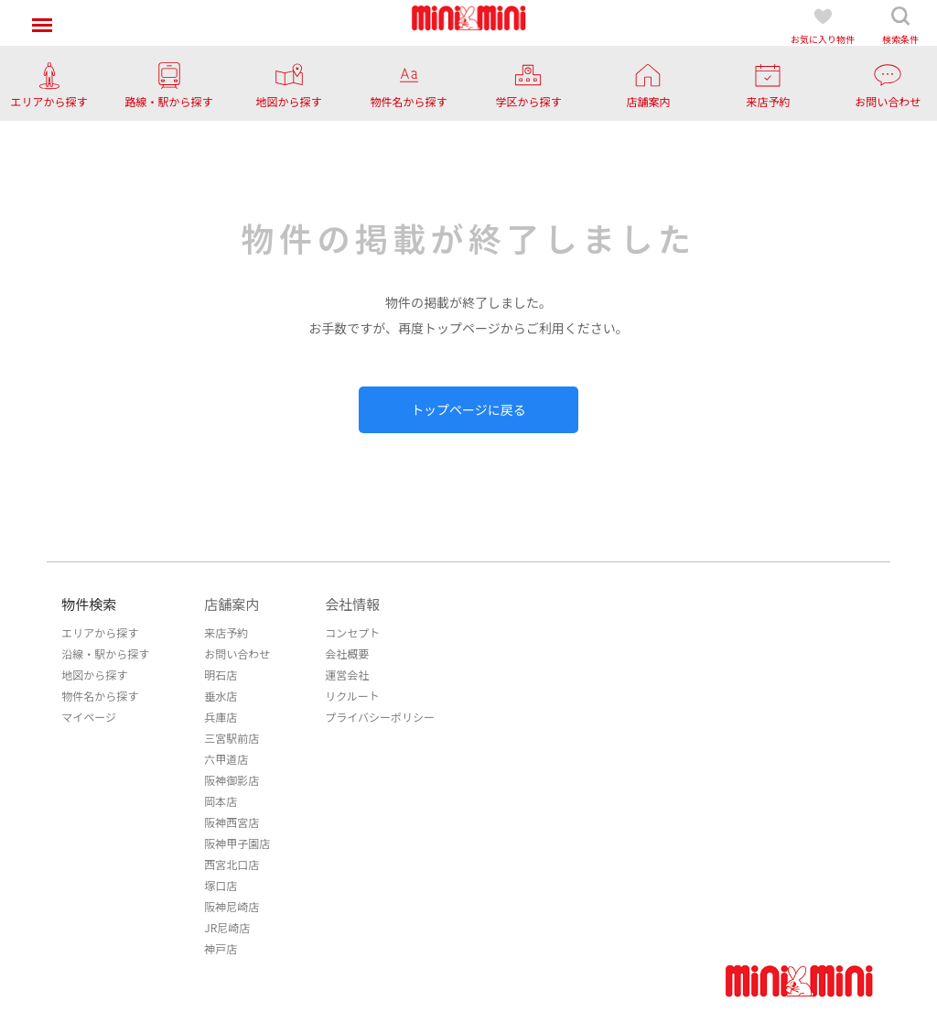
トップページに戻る (468, 409)
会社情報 (352, 604)
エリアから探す (99, 632)
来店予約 (226, 632)
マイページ (88, 716)
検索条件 (900, 25)
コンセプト (352, 632)
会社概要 (347, 653)
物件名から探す (99, 695)
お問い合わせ (237, 653)
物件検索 (88, 604)
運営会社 (347, 674)
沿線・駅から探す (105, 653)
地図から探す (94, 674)
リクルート (352, 695)
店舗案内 (231, 604)
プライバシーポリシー (380, 716)
